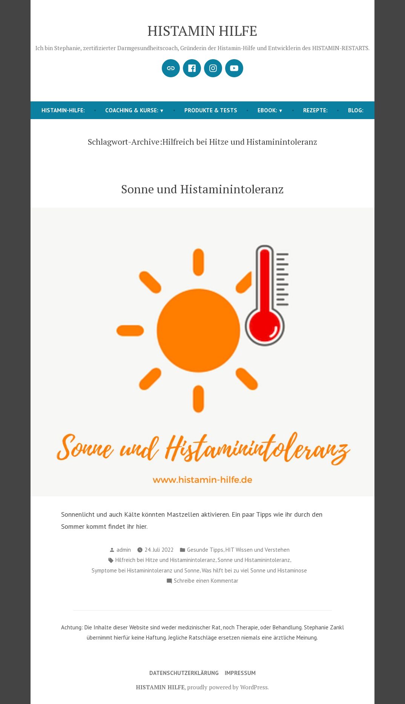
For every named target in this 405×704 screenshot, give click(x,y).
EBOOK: (267, 110)
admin (124, 549)
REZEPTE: (315, 110)
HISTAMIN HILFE (202, 30)
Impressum (240, 672)
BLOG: (356, 110)
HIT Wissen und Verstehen (258, 549)
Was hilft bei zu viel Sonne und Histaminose (254, 570)
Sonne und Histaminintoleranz (202, 189)
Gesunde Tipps (205, 549)
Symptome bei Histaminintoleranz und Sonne (145, 570)
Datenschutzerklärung (184, 672)
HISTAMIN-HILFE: (63, 110)
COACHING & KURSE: (131, 110)
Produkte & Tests (210, 110)
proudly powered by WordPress (227, 687)
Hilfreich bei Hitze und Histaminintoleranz (165, 559)
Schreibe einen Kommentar (206, 581)
